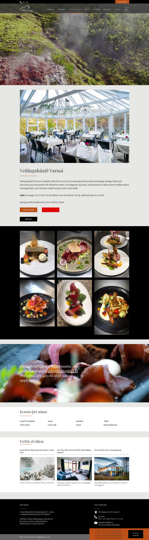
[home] (26, 8)
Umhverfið (52, 425)
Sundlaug (79, 421)
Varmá (78, 425)
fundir (86, 9)
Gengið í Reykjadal (27, 421)
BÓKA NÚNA (122, 2)
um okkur (96, 9)
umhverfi (61, 9)
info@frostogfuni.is (63, 371)
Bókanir (28, 219)
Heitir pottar (25, 425)
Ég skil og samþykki (136, 534)
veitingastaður (75, 9)
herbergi (50, 9)
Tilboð (117, 9)
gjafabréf (107, 9)
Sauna (50, 421)
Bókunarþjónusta (110, 425)
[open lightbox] (28, 212)
